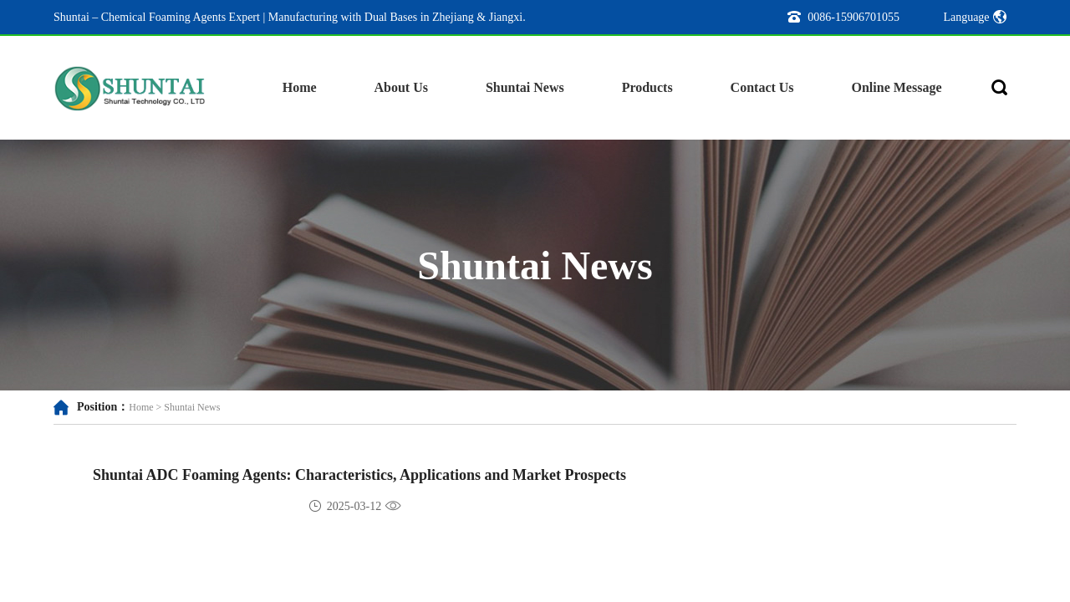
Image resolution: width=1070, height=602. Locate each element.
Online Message (897, 87)
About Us (401, 87)
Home (300, 87)
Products (647, 87)
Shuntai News (525, 87)
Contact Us (762, 87)
